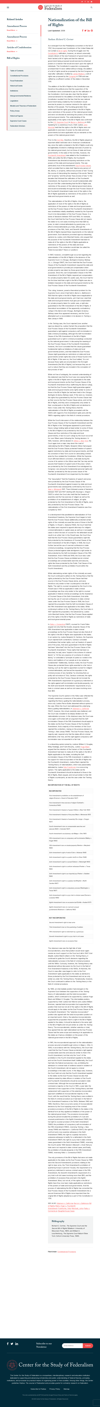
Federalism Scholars (17, 126)
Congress (72, 76)
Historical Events (16, 86)
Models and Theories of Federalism (23, 106)
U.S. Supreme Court (60, 122)
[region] (24, 42)
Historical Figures (16, 116)
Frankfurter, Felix (64, 1208)
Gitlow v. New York (81, 441)
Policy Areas (14, 111)
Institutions (14, 91)
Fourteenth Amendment (57, 155)
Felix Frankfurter (69, 767)
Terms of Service (69, 1395)
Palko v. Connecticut (57, 624)
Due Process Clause (83, 166)
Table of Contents (16, 71)
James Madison (79, 74)
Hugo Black (85, 747)
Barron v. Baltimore (78, 122)
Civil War (60, 140)
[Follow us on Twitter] (11, 1344)
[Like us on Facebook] (8, 1344)
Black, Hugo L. (60, 1206)
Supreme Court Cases (18, 121)
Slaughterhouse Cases (66, 1211)
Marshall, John (77, 1208)
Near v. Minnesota (54, 489)
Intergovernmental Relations (20, 96)
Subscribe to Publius (38, 1389)
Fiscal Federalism (16, 81)
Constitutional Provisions (19, 76)
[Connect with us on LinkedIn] (16, 1344)
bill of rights (62, 51)
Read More (11, 30)
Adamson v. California (80, 709)
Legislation (14, 101)
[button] (8, 7)
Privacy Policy (54, 1389)
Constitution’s (53, 53)
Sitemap (66, 1389)
